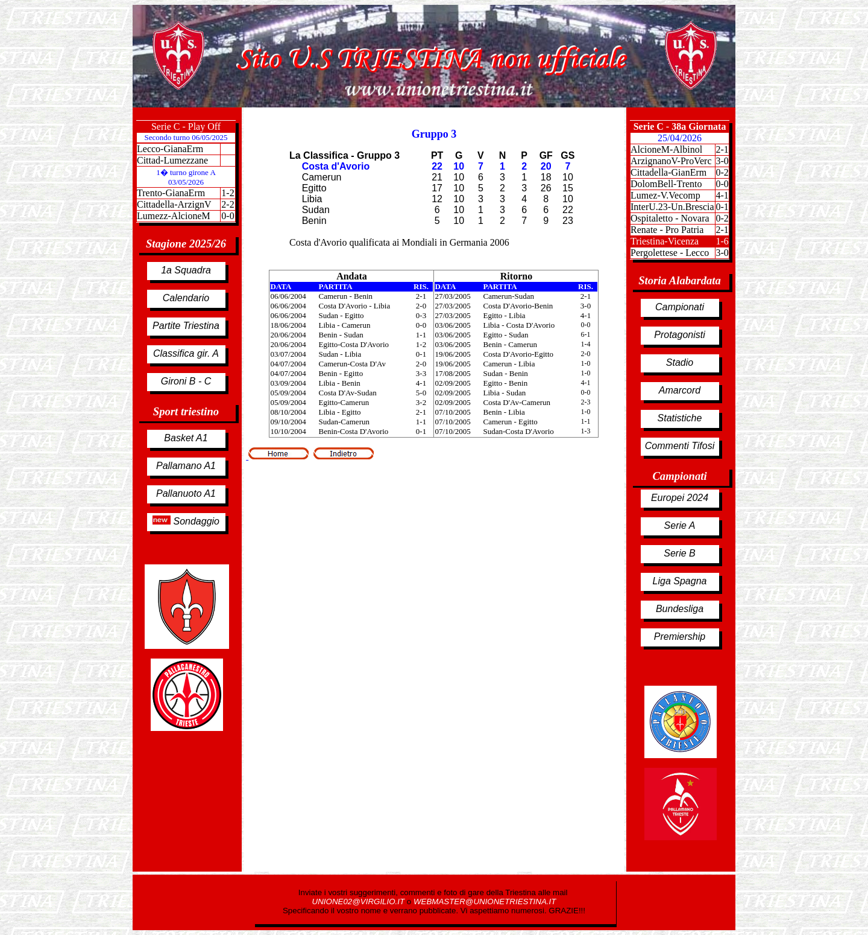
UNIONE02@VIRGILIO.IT (359, 901)
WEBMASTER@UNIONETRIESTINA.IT (485, 901)
